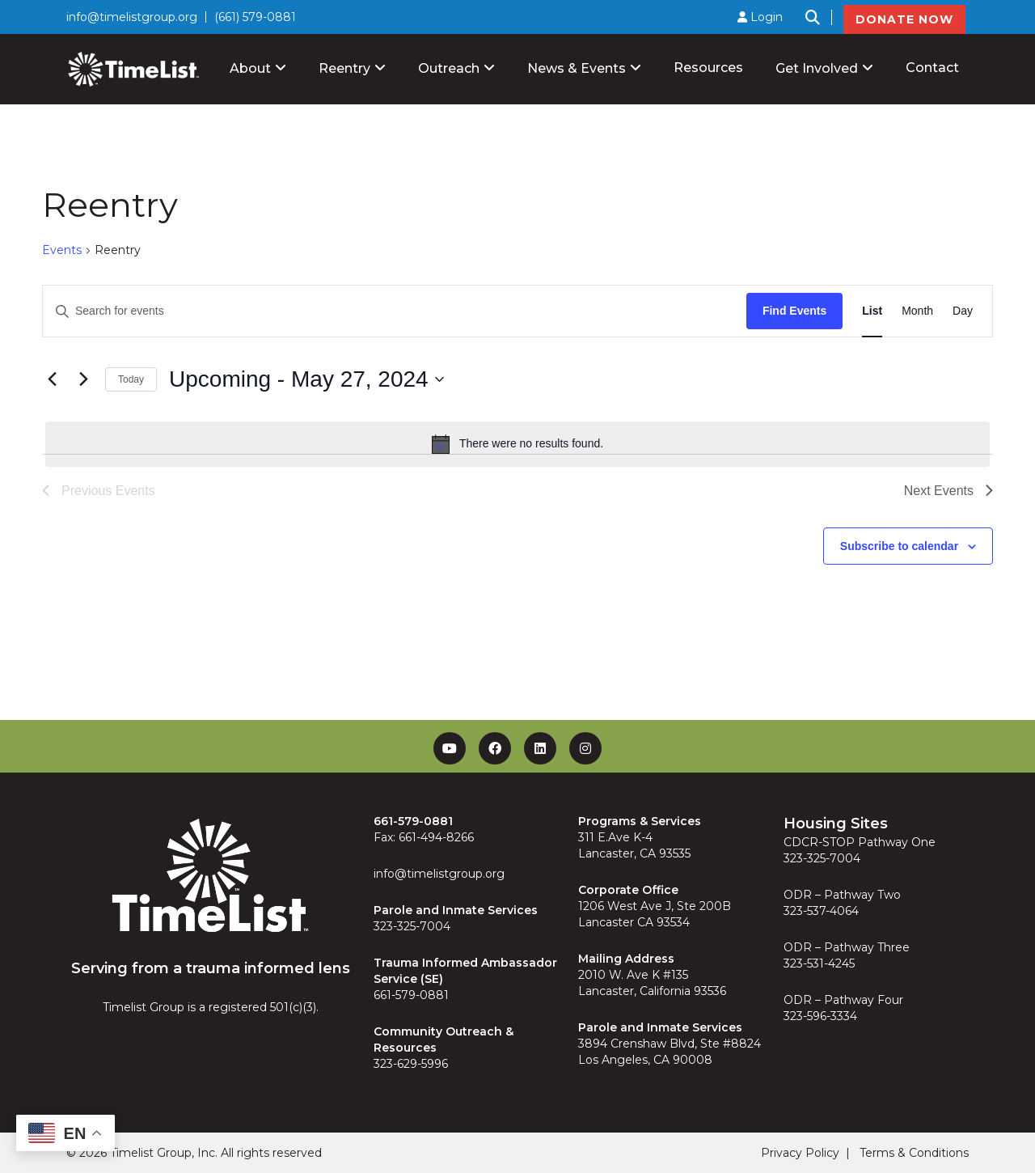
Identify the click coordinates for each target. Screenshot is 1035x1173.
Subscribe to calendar (899, 546)
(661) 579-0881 (255, 17)
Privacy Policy (800, 1152)
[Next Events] (83, 379)
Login (760, 17)
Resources (708, 67)
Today (131, 379)
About (250, 68)
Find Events (794, 310)
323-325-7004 (412, 926)
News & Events (576, 68)
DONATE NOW (904, 19)
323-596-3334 (820, 1016)
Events (62, 250)
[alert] (517, 444)
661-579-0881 (411, 995)
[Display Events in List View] (872, 311)
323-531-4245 (819, 963)
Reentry (344, 68)
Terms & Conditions (914, 1152)
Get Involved (816, 68)
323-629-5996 (411, 1064)
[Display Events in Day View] (963, 311)
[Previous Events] (51, 379)
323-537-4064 (821, 911)
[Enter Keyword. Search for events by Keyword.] (394, 311)
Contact (932, 67)
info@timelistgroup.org (131, 17)
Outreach (448, 68)
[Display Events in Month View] (917, 311)
